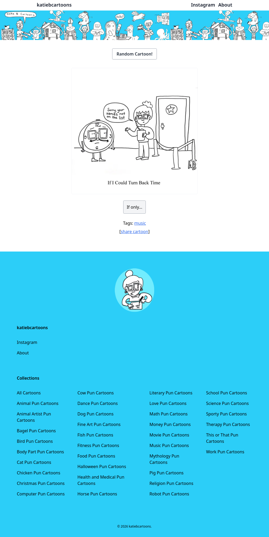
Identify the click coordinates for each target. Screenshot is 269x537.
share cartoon (134, 231)
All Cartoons (29, 393)
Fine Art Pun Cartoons (99, 424)
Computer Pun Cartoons (41, 494)
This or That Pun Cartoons (222, 438)
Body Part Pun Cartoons (40, 452)
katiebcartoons (54, 5)
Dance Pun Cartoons (97, 403)
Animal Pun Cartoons (37, 403)
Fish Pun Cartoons (95, 435)
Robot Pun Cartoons (169, 494)
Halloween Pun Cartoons (101, 466)
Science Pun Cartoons (227, 403)
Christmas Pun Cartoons (41, 483)
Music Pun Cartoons (169, 445)
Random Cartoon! (135, 54)
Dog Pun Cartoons (95, 414)
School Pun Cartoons (226, 393)
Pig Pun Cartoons (166, 473)
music (140, 223)
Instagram (27, 342)
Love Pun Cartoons (168, 403)
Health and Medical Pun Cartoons (101, 480)
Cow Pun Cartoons (95, 393)
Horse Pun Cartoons (97, 494)
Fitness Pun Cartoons (98, 445)
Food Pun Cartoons (96, 456)
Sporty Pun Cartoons (226, 414)
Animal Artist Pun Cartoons (34, 417)
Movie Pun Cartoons (169, 435)
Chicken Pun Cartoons (38, 473)
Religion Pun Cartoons (171, 483)
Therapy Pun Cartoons (228, 424)
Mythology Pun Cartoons (164, 459)
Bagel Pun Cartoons (36, 431)
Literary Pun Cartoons (171, 393)
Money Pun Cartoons (170, 424)
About (23, 353)
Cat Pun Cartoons (34, 462)
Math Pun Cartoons (168, 414)
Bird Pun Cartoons (35, 441)
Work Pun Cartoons (225, 452)
